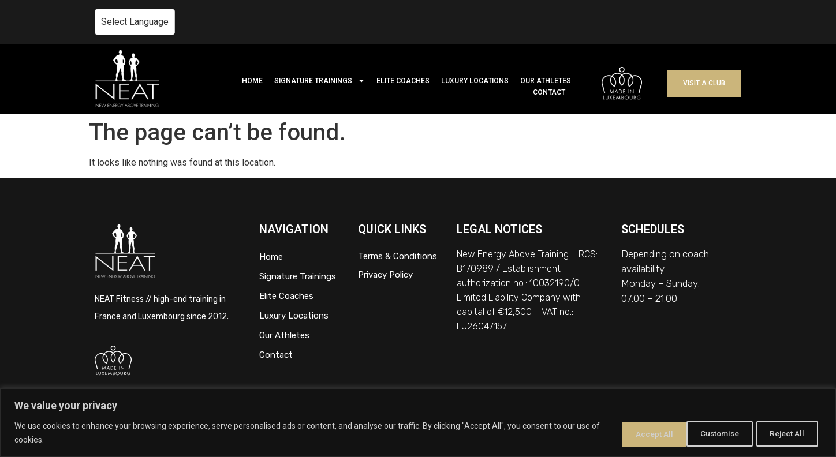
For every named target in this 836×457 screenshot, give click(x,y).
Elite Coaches (286, 296)
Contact (276, 355)
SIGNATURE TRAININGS (319, 81)
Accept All (786, 433)
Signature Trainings (297, 276)
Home (271, 257)
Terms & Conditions (397, 256)
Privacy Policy (385, 274)
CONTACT (549, 92)
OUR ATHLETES (545, 81)
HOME (252, 81)
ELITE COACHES (403, 81)
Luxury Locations (294, 315)
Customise (635, 433)
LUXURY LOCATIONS (475, 81)
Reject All (711, 433)
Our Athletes (284, 335)
